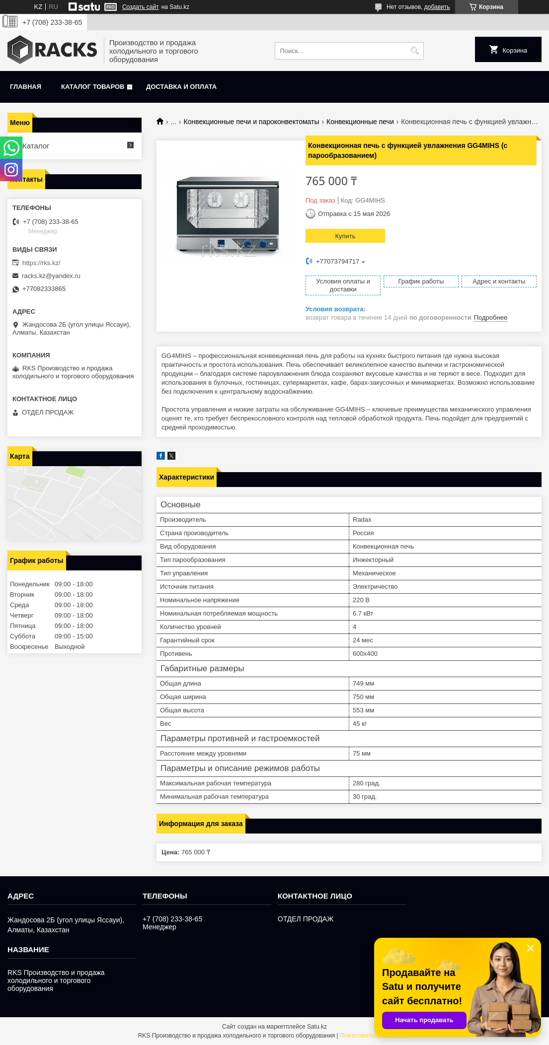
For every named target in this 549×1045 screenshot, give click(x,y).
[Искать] (415, 51)
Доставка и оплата (181, 86)
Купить (345, 236)
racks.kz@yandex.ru (51, 275)
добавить (437, 6)
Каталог (36, 145)
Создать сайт (140, 6)
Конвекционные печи (360, 122)
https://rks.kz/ (41, 263)
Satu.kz (317, 1026)
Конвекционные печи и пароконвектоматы (251, 122)
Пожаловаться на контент (375, 1035)
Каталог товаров (92, 86)
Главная (25, 86)
